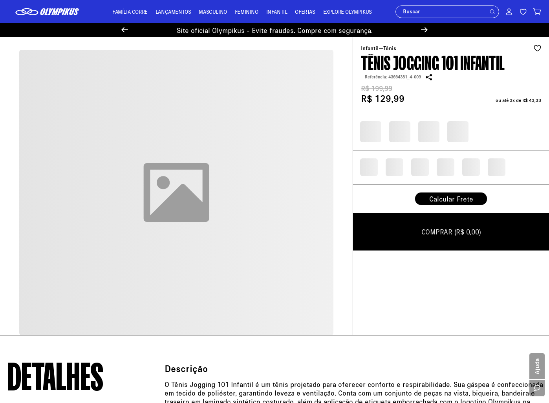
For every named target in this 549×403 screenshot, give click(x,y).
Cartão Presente (27, 292)
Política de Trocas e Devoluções (46, 224)
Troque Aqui (159, 209)
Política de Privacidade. (473, 134)
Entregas (156, 221)
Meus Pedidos (162, 198)
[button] (492, 11)
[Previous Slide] (124, 30)
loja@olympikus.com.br (310, 193)
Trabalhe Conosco (29, 281)
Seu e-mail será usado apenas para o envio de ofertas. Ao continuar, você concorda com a (360, 134)
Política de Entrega (31, 201)
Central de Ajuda (165, 186)
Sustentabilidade (28, 269)
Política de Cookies (31, 258)
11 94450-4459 (329, 239)
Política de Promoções (35, 235)
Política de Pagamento (35, 212)
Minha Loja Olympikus (172, 232)
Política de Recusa (30, 246)
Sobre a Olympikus (30, 190)
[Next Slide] (424, 30)
